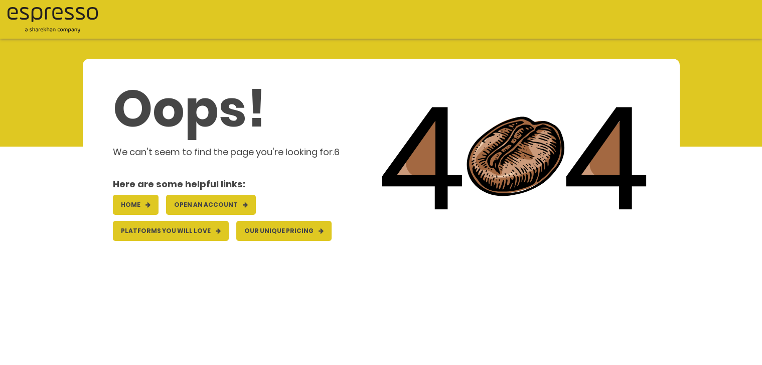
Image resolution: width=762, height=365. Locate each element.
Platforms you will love (171, 230)
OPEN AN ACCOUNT (211, 204)
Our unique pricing (284, 230)
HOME (135, 204)
